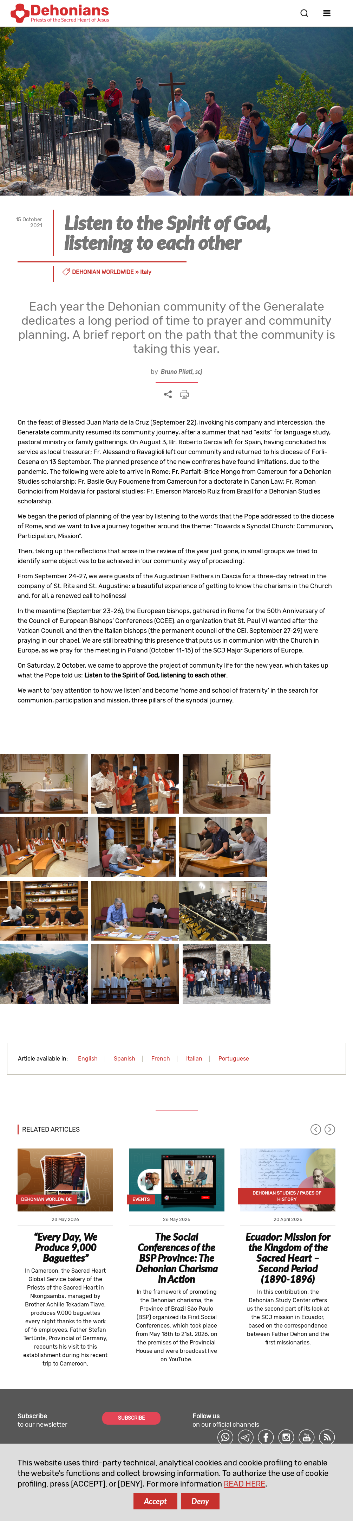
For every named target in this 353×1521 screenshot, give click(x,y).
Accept (155, 1501)
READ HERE (244, 1484)
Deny (200, 1501)
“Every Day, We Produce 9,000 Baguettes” (65, 1179)
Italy (145, 272)
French (160, 990)
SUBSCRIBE (131, 1350)
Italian (194, 990)
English (88, 990)
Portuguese (233, 990)
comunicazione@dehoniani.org (61, 1440)
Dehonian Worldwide (103, 272)
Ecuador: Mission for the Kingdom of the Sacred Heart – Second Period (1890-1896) (288, 1190)
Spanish (124, 990)
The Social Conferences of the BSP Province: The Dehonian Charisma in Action (177, 1190)
